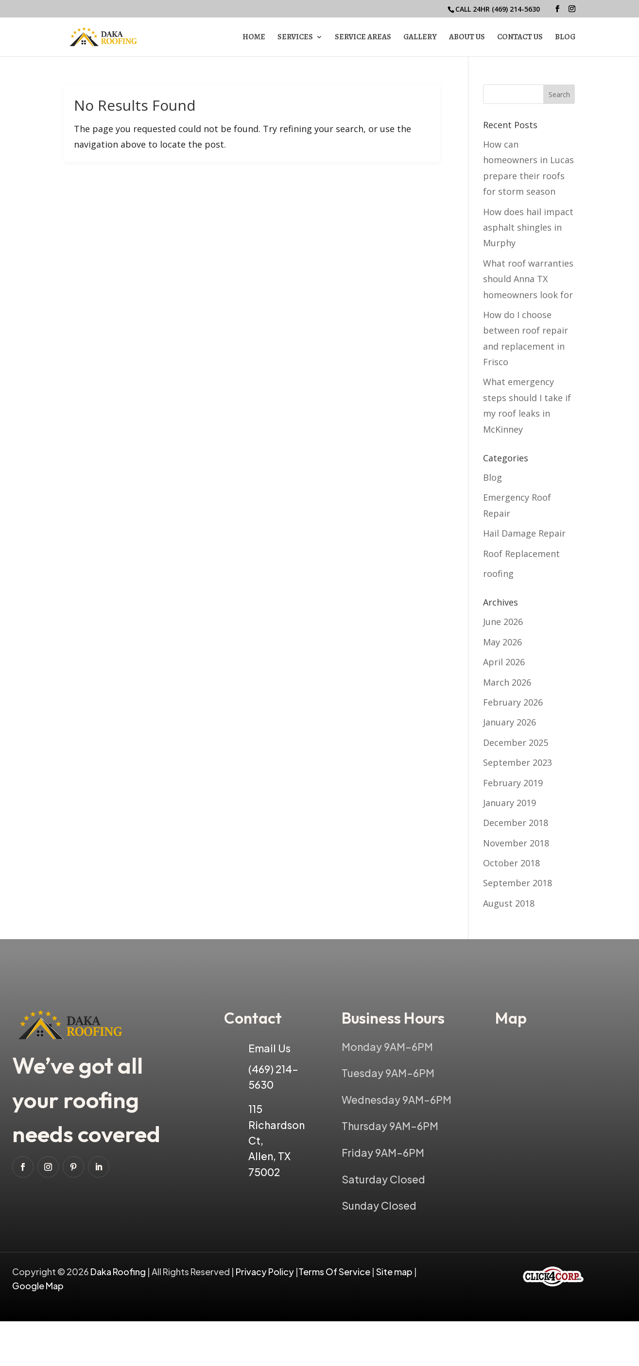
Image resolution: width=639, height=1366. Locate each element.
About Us (467, 38)
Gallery (420, 38)
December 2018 (515, 822)
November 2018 (516, 843)
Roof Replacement (521, 553)
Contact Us (520, 38)
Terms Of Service (335, 1271)
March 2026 (507, 682)
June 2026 (503, 621)
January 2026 (509, 722)
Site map (394, 1271)
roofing (498, 573)
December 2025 (515, 742)
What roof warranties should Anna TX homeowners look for (528, 279)
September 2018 (517, 883)
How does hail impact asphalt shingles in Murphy (528, 227)
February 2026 (513, 702)
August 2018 (509, 903)
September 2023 (517, 762)
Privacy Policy (265, 1271)
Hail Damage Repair (524, 533)
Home (253, 38)
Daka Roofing (118, 1271)
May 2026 (502, 642)
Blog (565, 38)
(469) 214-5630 (516, 9)
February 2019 (513, 783)
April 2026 (504, 662)
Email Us (269, 1048)
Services (295, 38)
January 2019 (509, 803)
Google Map (38, 1285)
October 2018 (511, 863)
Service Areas (363, 38)
